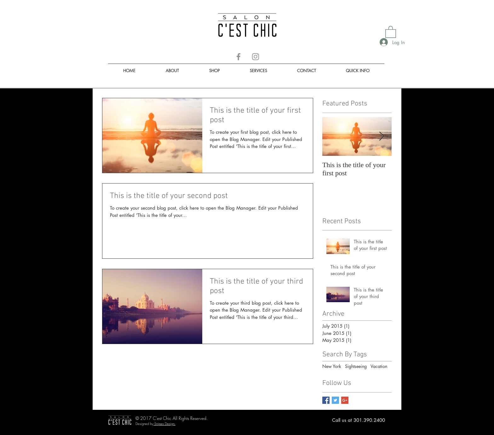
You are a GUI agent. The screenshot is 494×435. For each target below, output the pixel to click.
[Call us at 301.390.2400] (358, 420)
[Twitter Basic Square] (335, 400)
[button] (390, 31)
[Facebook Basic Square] (326, 400)
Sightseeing (356, 366)
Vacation (378, 366)
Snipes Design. (164, 423)
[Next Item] (381, 136)
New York (331, 366)
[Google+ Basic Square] (344, 400)
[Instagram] (255, 56)
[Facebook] (238, 56)
